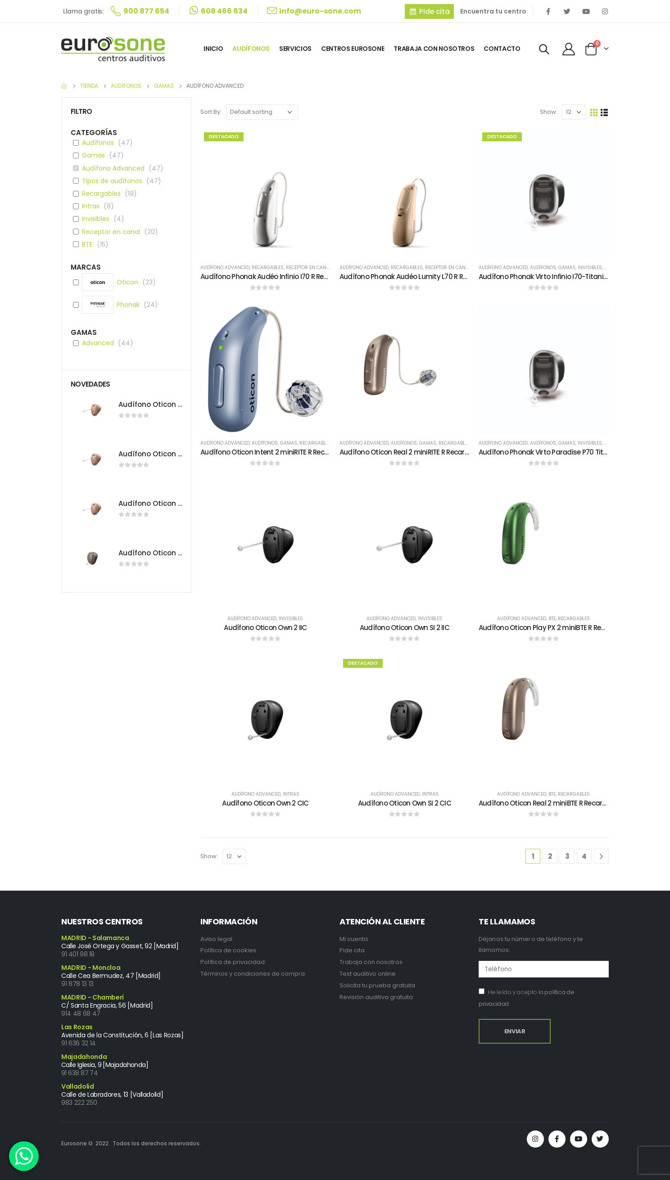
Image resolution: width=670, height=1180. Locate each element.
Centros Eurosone (352, 48)
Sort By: (211, 112)
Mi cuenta (354, 939)
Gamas (566, 267)
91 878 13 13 (77, 983)
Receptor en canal (309, 267)
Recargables (268, 267)
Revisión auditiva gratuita (376, 997)
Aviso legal (216, 939)
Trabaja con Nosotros (434, 48)
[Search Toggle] (544, 49)
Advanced (98, 343)
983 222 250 (79, 1102)
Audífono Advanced (224, 267)
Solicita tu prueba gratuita (377, 985)
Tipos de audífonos (112, 181)
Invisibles (590, 267)
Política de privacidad (232, 962)
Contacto (502, 48)
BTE (552, 618)
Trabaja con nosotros (371, 962)
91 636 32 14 (78, 1043)
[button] (429, 11)
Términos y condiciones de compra (252, 973)
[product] (265, 194)
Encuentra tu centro (493, 11)
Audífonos (251, 48)
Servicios (295, 48)
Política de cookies (228, 950)
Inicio (213, 48)
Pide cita (352, 950)
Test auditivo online (368, 973)
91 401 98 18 (78, 954)
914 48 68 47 (80, 1013)
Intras (291, 794)
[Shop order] (262, 112)
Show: (548, 112)
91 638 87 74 (79, 1072)
